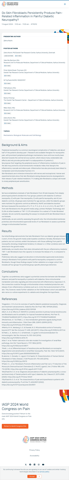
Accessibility (34, 456)
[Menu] (65, 4)
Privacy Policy (34, 450)
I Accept (32, 476)
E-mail (19, 55)
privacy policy (44, 472)
